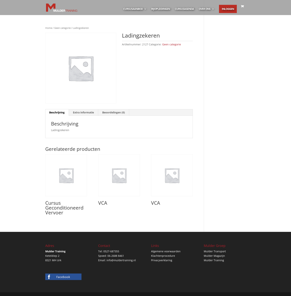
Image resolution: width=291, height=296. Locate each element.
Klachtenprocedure (163, 256)
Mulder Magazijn (214, 256)
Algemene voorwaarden (166, 251)
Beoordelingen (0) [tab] (113, 112)
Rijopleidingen (160, 9)
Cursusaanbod (133, 9)
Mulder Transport (215, 251)
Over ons (204, 9)
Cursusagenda (184, 9)
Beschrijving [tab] (57, 112)
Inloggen (228, 9)
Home (48, 28)
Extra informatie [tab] (83, 112)
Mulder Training (214, 260)
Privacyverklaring (161, 260)
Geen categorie (62, 28)
